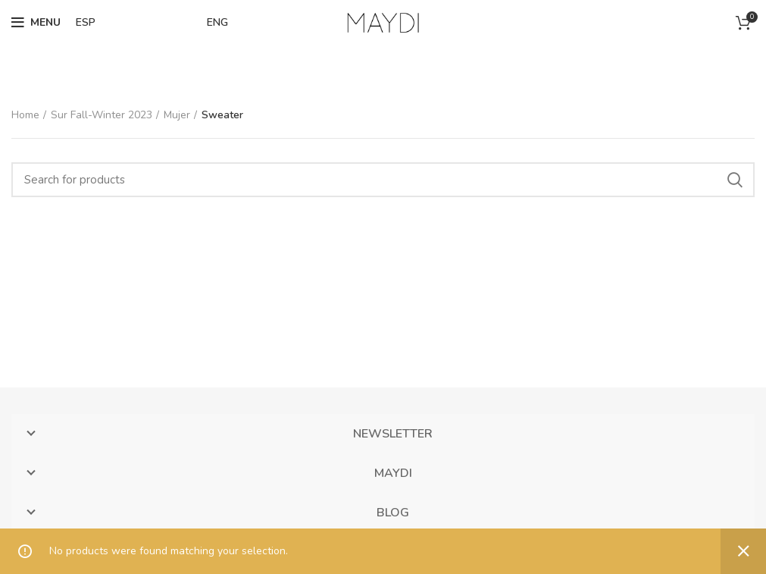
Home (25, 115)
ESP (85, 22)
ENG (217, 22)
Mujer (177, 115)
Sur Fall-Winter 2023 (101, 115)
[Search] (383, 179)
